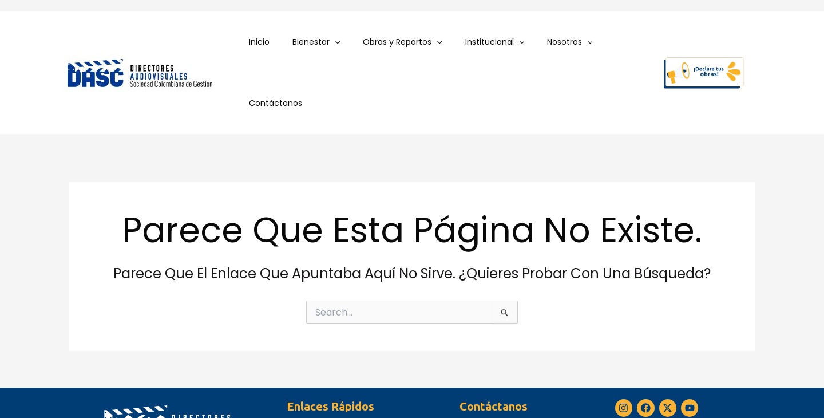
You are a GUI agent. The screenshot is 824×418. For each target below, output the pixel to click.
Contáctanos (612, 42)
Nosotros (546, 42)
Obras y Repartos (393, 42)
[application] (332, 42)
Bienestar (313, 42)
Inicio (263, 42)
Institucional (478, 42)
